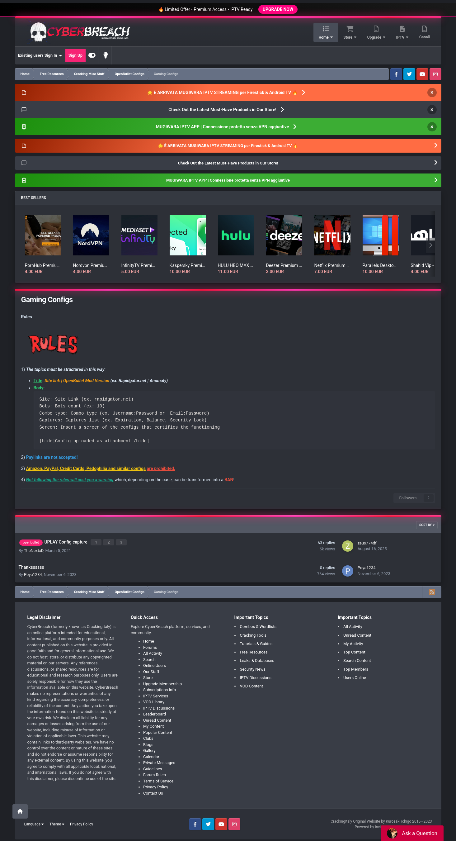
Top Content (354, 650)
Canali (424, 37)
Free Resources (254, 650)
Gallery (149, 749)
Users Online (354, 676)
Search (149, 658)
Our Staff (151, 670)
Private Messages (159, 761)
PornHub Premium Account (43, 265)
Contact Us (153, 791)
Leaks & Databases (257, 659)
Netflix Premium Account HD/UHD (332, 265)
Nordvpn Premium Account (91, 265)
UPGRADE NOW (278, 9)
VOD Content (251, 684)
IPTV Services (155, 694)
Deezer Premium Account (284, 265)
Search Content (357, 659)
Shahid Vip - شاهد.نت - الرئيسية (429, 265)
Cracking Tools (253, 633)
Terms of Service (158, 779)
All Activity (152, 651)
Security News (253, 667)
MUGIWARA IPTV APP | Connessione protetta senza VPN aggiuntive (222, 126)
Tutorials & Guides (256, 642)
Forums (150, 646)
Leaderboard (154, 712)
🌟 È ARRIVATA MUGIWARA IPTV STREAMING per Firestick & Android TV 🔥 (222, 92)
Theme (56, 823)
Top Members (355, 667)
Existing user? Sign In (40, 55)
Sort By (426, 525)
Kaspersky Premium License (188, 265)
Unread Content (157, 718)
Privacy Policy (155, 785)
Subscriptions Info (159, 688)
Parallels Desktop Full (381, 265)
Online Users (154, 664)
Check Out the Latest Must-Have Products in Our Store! (222, 109)
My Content (153, 724)
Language (34, 823)
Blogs (148, 743)
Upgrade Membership (162, 682)
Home (324, 37)
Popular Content (157, 731)
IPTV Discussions (159, 706)
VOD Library (153, 700)
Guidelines (152, 767)
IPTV (401, 37)
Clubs (148, 736)
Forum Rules (154, 773)
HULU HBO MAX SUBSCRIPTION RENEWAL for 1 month (236, 265)
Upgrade (374, 37)
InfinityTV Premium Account (139, 265)
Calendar (151, 755)
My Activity (353, 642)
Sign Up (75, 55)
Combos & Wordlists (258, 625)
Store (348, 37)
